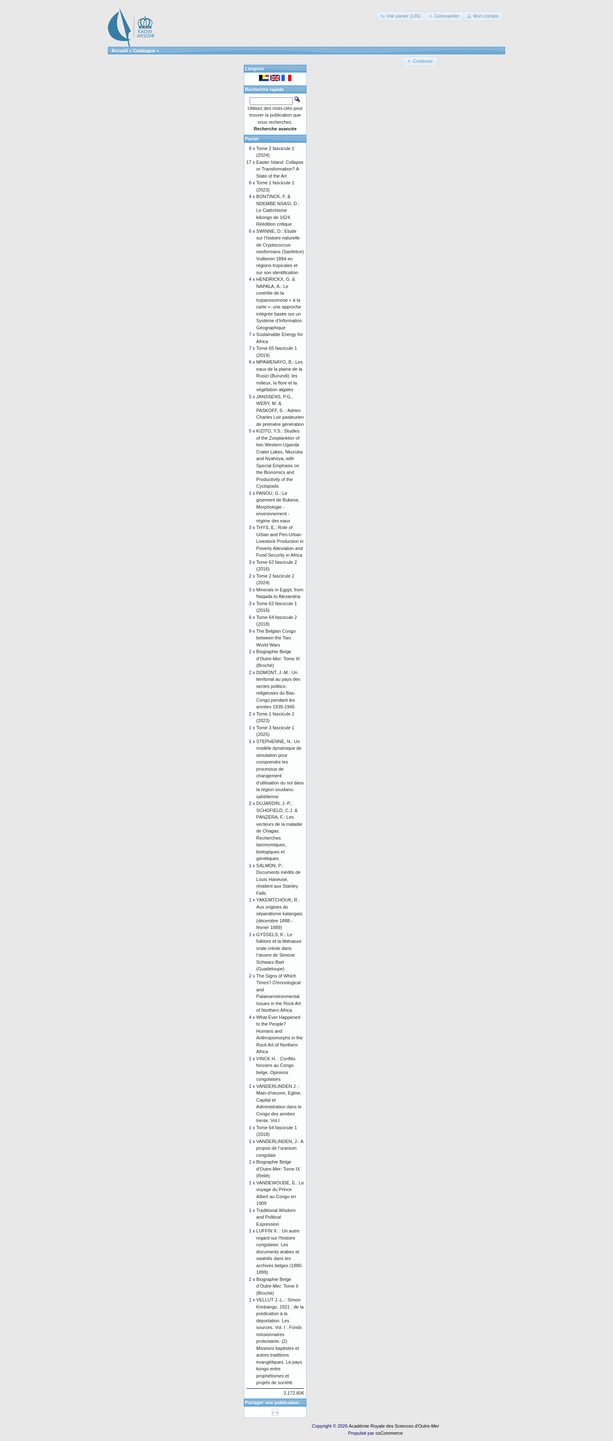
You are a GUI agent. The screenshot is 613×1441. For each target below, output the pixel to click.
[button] (400, 16)
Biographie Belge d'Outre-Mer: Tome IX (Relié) (278, 1168)
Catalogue (144, 50)
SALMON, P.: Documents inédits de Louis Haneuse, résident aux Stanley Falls (278, 879)
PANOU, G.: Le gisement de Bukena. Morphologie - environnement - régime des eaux (277, 507)
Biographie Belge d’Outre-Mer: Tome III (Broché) (278, 658)
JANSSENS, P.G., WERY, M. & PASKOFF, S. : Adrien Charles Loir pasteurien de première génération (280, 410)
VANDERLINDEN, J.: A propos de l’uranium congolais (279, 1148)
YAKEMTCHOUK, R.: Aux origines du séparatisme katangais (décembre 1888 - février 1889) (279, 913)
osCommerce (389, 1433)
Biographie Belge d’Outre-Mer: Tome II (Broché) (277, 1286)
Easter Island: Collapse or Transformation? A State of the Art (280, 169)
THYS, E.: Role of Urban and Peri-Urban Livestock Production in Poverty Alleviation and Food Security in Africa (280, 541)
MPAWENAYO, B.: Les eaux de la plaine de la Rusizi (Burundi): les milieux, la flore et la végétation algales (279, 375)
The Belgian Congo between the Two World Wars (276, 638)
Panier (252, 138)
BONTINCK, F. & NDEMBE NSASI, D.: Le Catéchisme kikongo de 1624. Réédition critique (277, 210)
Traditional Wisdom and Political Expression (276, 1217)
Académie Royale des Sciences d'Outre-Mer (394, 1425)
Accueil (120, 50)
